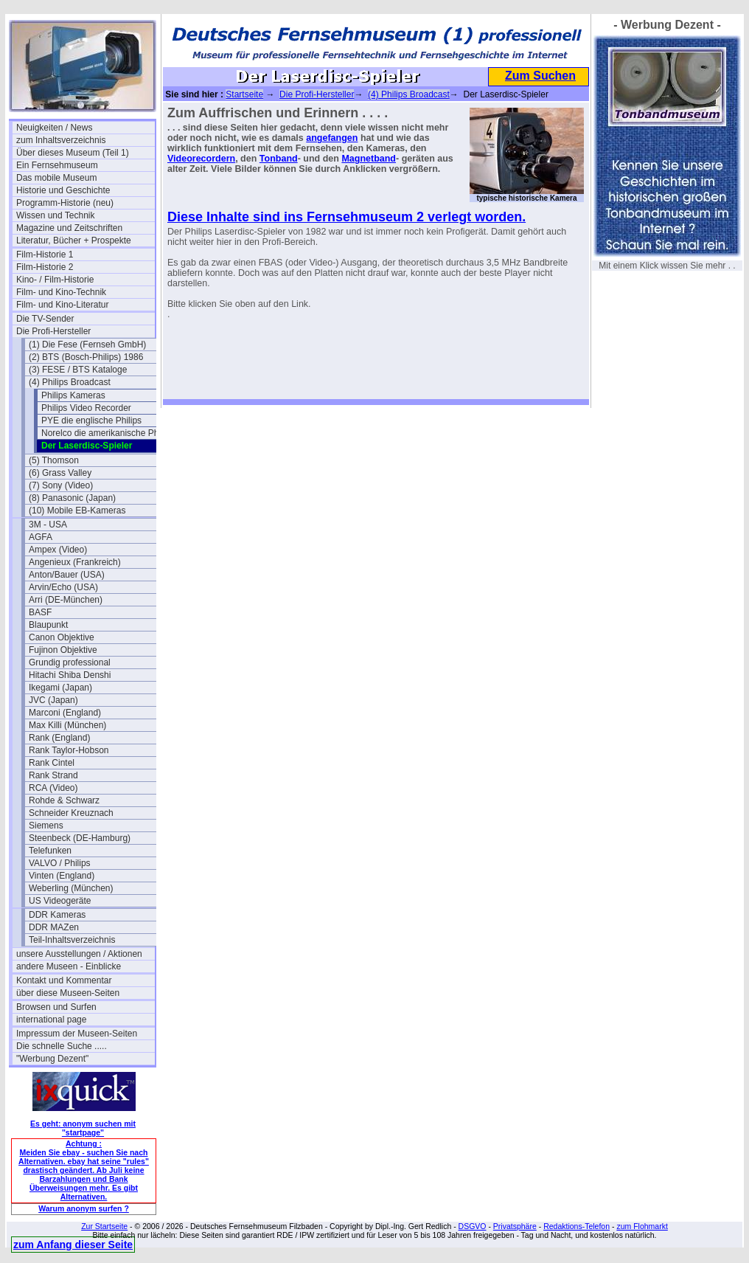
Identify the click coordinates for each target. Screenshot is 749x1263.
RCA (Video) (53, 788)
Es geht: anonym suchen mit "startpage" (83, 1128)
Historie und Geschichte (63, 190)
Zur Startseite (104, 1226)
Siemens (46, 825)
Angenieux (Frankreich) (75, 562)
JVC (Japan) (53, 700)
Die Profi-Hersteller (53, 331)
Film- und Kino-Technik (61, 292)
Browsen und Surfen (56, 1007)
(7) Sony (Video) (61, 485)
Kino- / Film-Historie (55, 279)
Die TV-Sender (45, 319)
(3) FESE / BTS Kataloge (78, 369)
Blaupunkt (48, 625)
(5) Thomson (54, 460)
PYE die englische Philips (91, 420)
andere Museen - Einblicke (68, 966)
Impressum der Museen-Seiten (76, 1033)
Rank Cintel (51, 763)
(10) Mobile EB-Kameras (77, 510)
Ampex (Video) (58, 549)
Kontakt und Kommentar (63, 980)
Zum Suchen (540, 75)
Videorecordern (201, 158)
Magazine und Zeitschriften (69, 228)
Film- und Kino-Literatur (62, 305)
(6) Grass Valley (60, 473)
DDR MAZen (54, 927)
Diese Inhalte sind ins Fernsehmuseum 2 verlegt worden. (346, 217)
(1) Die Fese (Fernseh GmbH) (87, 344)
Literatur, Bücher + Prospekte (73, 240)
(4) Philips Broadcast (70, 382)
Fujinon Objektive (63, 650)
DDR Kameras (57, 915)
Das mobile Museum (56, 178)
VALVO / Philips (60, 863)
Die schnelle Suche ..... (61, 1046)
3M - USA (48, 524)
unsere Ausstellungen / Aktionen (79, 954)
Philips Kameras (73, 395)
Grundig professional (70, 662)
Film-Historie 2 (44, 267)
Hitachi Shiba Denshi (70, 675)
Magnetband (368, 158)
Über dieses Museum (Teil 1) (72, 153)
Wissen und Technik (55, 215)
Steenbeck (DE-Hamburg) (79, 838)
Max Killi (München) (67, 725)
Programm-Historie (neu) (65, 203)
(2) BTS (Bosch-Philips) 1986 (86, 357)
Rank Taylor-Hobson (69, 750)
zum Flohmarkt (641, 1226)
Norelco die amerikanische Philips (107, 433)
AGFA (40, 537)
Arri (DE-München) (65, 600)
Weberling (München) (71, 888)
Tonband (278, 158)
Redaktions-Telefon (576, 1226)
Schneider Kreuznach (71, 813)
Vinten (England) (61, 876)
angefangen (332, 138)
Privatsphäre (515, 1226)
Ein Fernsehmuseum (57, 165)
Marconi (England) (65, 712)
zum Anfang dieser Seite (73, 1244)
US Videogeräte (60, 901)
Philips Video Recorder (86, 408)
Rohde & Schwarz (64, 800)
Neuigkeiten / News (54, 127)
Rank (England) (59, 738)
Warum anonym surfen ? (83, 1208)
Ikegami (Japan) (60, 687)
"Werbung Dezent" (52, 1058)
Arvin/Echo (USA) (63, 587)
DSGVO (473, 1226)
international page (51, 1019)
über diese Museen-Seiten (67, 993)
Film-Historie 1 (44, 254)
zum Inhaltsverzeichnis (60, 140)
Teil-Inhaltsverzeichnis (72, 940)
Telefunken (50, 850)
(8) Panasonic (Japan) (72, 498)
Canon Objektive (61, 637)
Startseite (244, 94)
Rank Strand (53, 775)
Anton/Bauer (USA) (67, 575)
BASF (40, 612)
